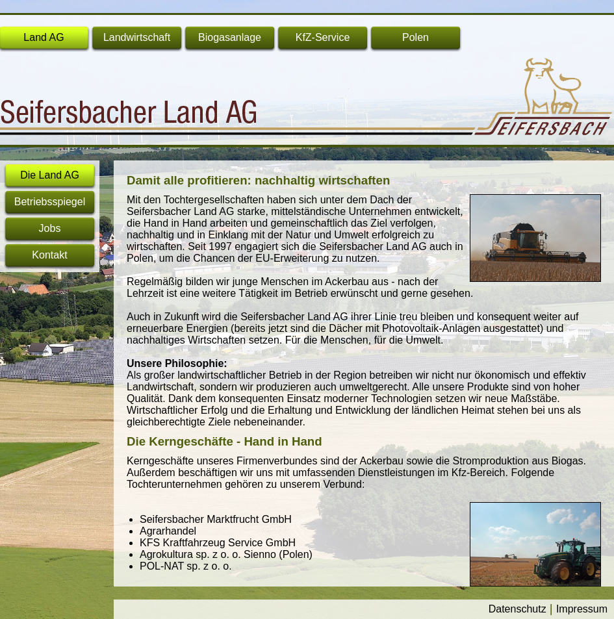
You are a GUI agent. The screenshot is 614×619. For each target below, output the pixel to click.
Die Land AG (49, 175)
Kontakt (49, 254)
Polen (415, 37)
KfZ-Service (323, 37)
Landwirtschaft (136, 37)
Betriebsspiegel (49, 201)
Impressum (582, 608)
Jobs (50, 228)
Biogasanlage (229, 37)
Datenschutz (517, 608)
